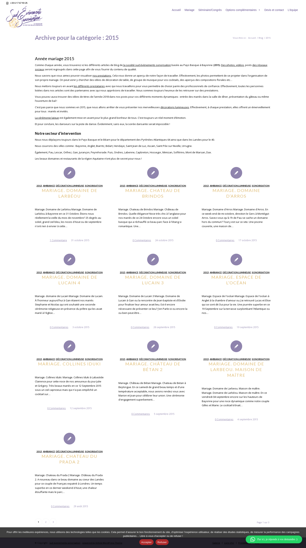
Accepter (146, 542)
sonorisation (94, 185)
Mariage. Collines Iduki (69, 363)
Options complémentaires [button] (243, 10)
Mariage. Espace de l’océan (236, 279)
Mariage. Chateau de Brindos (153, 193)
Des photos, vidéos (232, 65)
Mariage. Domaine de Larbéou (69, 193)
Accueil (176, 10)
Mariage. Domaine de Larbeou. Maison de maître (236, 369)
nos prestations (102, 75)
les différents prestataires (89, 86)
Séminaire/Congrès (210, 10)
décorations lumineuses (174, 107)
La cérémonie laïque (47, 118)
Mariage (190, 10)
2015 (39, 185)
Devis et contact (274, 10)
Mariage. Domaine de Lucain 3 (153, 279)
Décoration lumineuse (70, 185)
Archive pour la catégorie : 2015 (77, 37)
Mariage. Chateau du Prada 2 (69, 458)
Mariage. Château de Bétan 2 (153, 366)
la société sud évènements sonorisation (147, 65)
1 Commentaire (58, 240)
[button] (274, 539)
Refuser (162, 542)
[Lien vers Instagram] (7, 3)
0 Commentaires (142, 240)
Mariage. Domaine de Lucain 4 (69, 279)
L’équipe (293, 10)
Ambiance (49, 185)
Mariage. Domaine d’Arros (236, 193)
